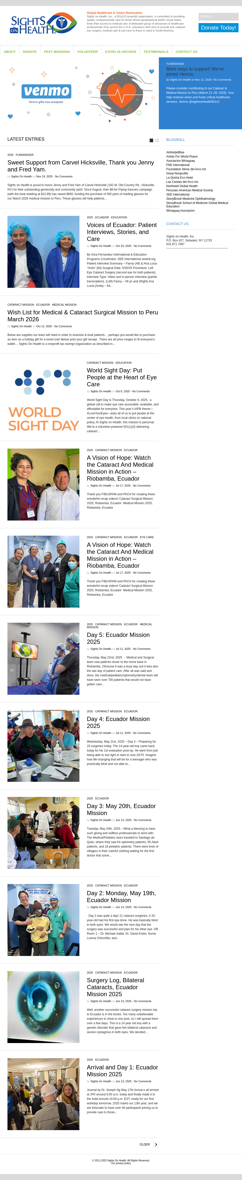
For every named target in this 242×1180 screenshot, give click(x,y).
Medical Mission (64, 304)
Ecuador (102, 217)
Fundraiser (175, 63)
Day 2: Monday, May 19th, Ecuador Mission (121, 896)
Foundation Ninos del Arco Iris (186, 169)
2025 (10, 154)
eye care (147, 537)
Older (145, 1144)
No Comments (222, 79)
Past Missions (57, 52)
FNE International (177, 165)
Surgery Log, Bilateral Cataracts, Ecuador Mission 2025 (115, 987)
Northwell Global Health (182, 186)
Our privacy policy (121, 1163)
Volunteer (87, 52)
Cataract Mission (20, 304)
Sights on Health (180, 79)
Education (119, 217)
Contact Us (187, 52)
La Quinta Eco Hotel (179, 177)
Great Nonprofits (177, 173)
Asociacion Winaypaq (180, 161)
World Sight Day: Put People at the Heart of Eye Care (122, 377)
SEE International (177, 194)
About (10, 52)
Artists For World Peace (182, 156)
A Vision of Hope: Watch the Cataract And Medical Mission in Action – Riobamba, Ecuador (120, 468)
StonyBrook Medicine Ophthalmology (190, 198)
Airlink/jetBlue (175, 152)
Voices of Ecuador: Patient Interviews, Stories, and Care (122, 232)
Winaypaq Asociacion (180, 210)
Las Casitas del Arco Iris (182, 182)
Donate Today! (218, 28)
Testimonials (156, 52)
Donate (30, 52)
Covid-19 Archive (120, 52)
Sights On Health (116, 1160)
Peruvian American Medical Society (189, 190)
